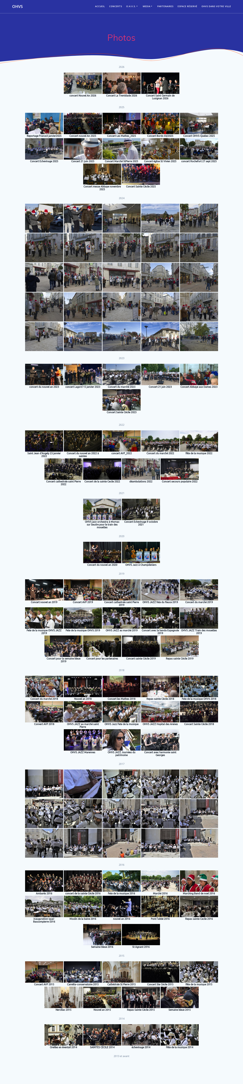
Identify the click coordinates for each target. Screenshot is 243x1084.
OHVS (17, 6)
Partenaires (165, 6)
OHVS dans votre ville (216, 6)
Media (146, 6)
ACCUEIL (100, 6)
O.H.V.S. (131, 6)
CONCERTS (115, 6)
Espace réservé (187, 6)
